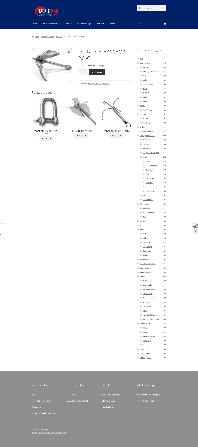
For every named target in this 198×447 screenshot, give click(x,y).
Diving (142, 127)
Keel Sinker (147, 306)
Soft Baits (149, 183)
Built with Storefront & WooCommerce (49, 432)
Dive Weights (148, 131)
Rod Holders (144, 259)
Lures (145, 157)
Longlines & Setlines (151, 153)
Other (145, 311)
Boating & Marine (47, 36)
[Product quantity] (83, 72)
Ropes (145, 101)
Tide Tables (147, 110)
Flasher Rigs (147, 242)
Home (34, 23)
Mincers (146, 118)
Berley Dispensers (150, 140)
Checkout (100, 23)
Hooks (145, 332)
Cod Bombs (147, 234)
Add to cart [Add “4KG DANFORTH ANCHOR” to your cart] (81, 136)
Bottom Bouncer (149, 289)
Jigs (147, 174)
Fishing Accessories (147, 136)
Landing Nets (148, 84)
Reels (145, 89)
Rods (145, 97)
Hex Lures (149, 170)
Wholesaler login (84, 23)
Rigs (141, 229)
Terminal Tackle (146, 323)
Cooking (143, 114)
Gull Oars (146, 80)
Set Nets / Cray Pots (147, 264)
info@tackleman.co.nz (41, 401)
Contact (112, 23)
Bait (141, 59)
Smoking (146, 123)
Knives (142, 221)
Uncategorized (145, 358)
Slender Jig (150, 178)
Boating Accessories (151, 71)
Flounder (146, 144)
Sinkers (143, 276)
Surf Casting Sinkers (151, 319)
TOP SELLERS (145, 353)
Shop (67, 23)
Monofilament (148, 212)
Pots (144, 195)
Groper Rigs (147, 247)
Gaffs (145, 76)
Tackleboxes (148, 200)
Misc (141, 225)
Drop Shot (147, 302)
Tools (142, 349)
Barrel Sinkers (148, 285)
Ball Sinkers (147, 281)
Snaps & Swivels (149, 336)
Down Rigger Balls (150, 298)
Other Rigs (147, 251)
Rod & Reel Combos (150, 93)
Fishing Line (144, 204)
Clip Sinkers (147, 294)
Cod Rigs (146, 238)
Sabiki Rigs (147, 255)
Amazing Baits (151, 161)
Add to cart (97, 72)
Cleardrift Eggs (151, 165)
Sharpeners (144, 268)
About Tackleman (49, 23)
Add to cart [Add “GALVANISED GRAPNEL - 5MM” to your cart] (116, 136)
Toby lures (150, 191)
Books (142, 106)
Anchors (59, 36)
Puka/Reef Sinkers (150, 315)
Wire (144, 217)
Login (89, 65)
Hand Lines (147, 148)
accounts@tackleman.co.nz (44, 413)
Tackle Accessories (150, 345)
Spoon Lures (150, 187)
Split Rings (147, 341)
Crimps (145, 328)
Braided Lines (148, 208)
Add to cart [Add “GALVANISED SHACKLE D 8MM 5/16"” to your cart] (46, 138)
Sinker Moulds (145, 272)
